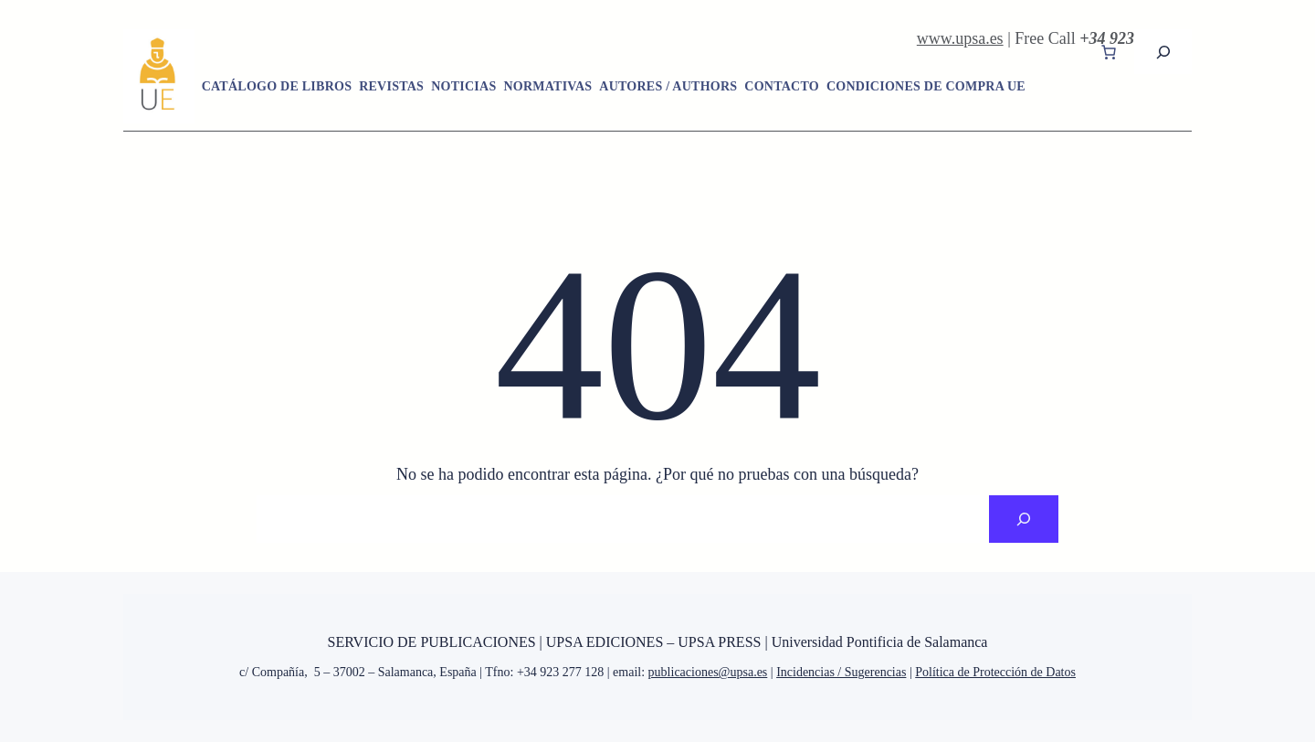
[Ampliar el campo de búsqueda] (1163, 51)
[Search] (1023, 519)
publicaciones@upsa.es (708, 672)
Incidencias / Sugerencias (841, 672)
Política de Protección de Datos (995, 672)
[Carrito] (1108, 52)
